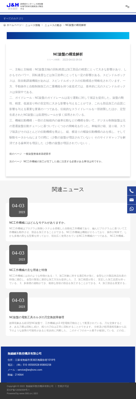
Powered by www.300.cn (19, 393)
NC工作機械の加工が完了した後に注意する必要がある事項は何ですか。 (64, 161)
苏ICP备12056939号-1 (18, 390)
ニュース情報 (32, 25)
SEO (36, 393)
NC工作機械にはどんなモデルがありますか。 (38, 222)
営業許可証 (63, 386)
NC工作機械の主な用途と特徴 (28, 270)
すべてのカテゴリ (13, 18)
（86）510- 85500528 (27, 364)
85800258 (45, 364)
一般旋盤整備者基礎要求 (37, 153)
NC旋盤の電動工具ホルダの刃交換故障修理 (36, 317)
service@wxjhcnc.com (30, 369)
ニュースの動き (53, 25)
